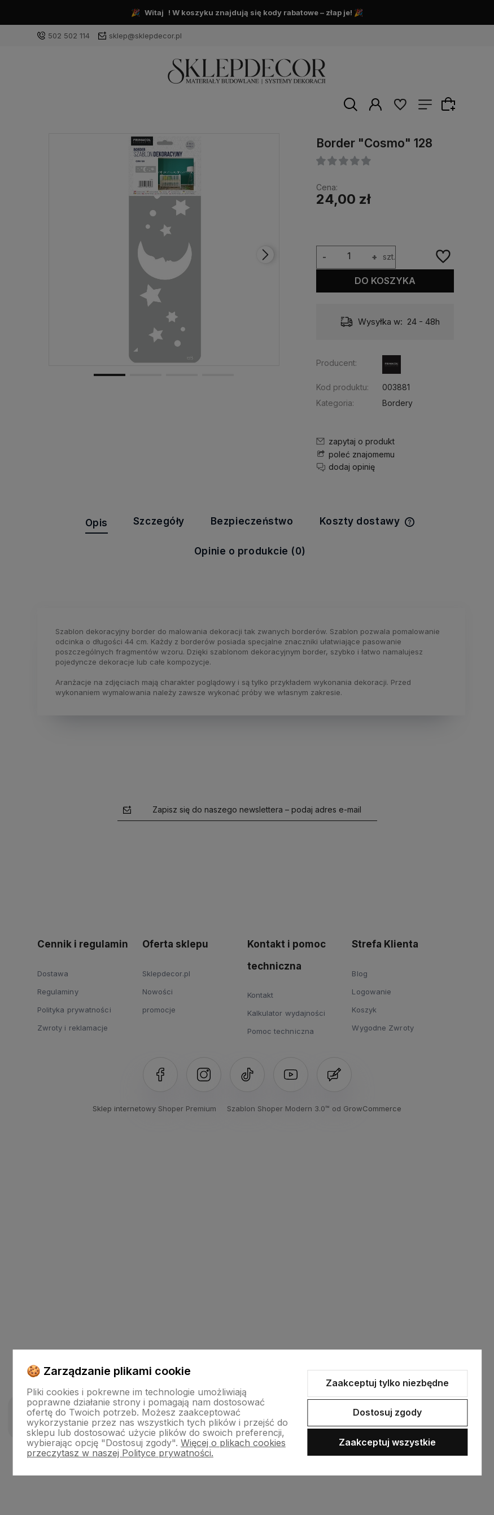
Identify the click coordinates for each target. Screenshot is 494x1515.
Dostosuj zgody (387, 1412)
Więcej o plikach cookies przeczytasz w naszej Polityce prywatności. (156, 1448)
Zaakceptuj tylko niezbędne (387, 1383)
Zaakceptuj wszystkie (387, 1442)
